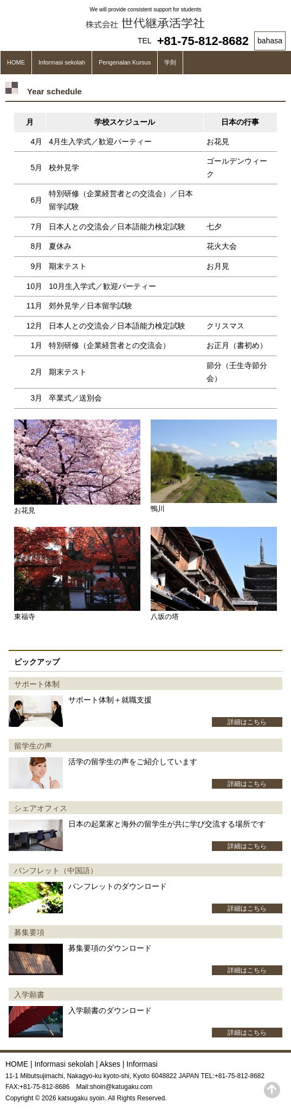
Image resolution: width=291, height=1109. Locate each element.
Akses (110, 1064)
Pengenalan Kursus (125, 62)
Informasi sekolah (61, 62)
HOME (16, 62)
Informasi (142, 1064)
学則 (170, 62)
